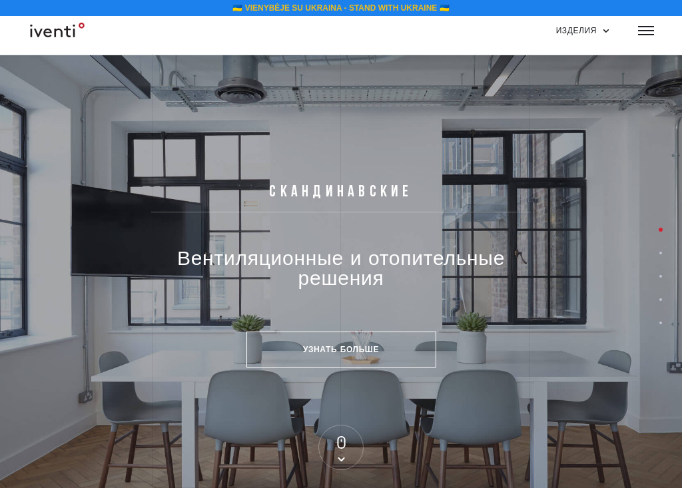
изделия (576, 30)
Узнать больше (341, 349)
